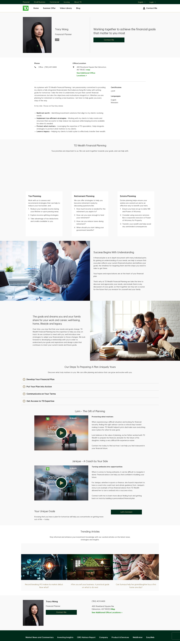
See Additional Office (86, 74)
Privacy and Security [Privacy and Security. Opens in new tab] (78, 616)
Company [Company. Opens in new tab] (103, 603)
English (142, 2)
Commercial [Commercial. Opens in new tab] (54, 2)
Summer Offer (49, 8)
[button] (38, 345)
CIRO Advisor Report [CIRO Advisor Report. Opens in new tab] (86, 603)
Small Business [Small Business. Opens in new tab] (39, 2)
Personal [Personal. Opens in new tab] (26, 2)
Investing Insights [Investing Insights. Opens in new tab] (65, 603)
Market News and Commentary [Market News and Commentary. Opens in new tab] (40, 603)
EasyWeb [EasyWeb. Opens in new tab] (150, 603)
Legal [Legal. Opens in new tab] (93, 616)
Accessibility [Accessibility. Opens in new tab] (105, 616)
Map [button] (113, 575)
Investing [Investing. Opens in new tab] (67, 2)
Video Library (66, 8)
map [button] (88, 70)
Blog (78, 8)
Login (152, 2)
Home (36, 8)
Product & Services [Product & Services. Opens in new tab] (120, 603)
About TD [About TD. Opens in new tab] (78, 2)
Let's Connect (126, 478)
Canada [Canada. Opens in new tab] (90, 631)
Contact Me (149, 8)
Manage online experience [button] (90, 608)
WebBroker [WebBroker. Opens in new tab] (138, 603)
